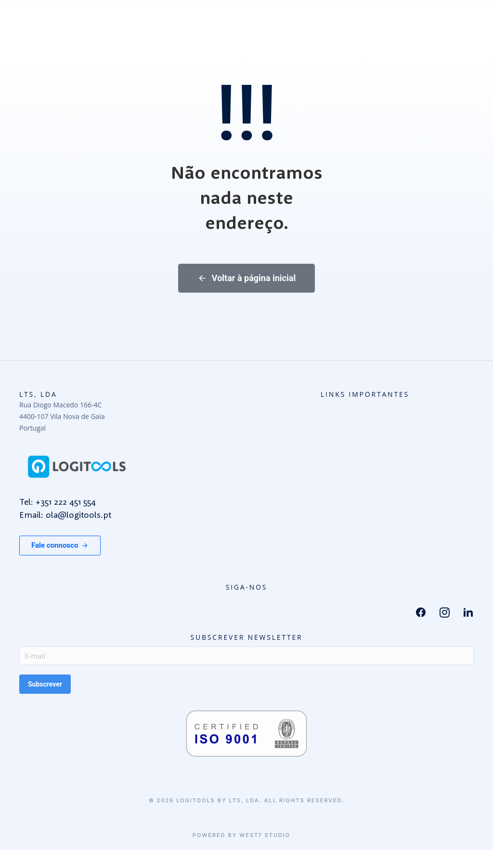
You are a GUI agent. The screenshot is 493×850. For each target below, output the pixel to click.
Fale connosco (60, 545)
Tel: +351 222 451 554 (57, 501)
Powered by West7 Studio (241, 835)
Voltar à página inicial (246, 278)
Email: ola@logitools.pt (65, 514)
